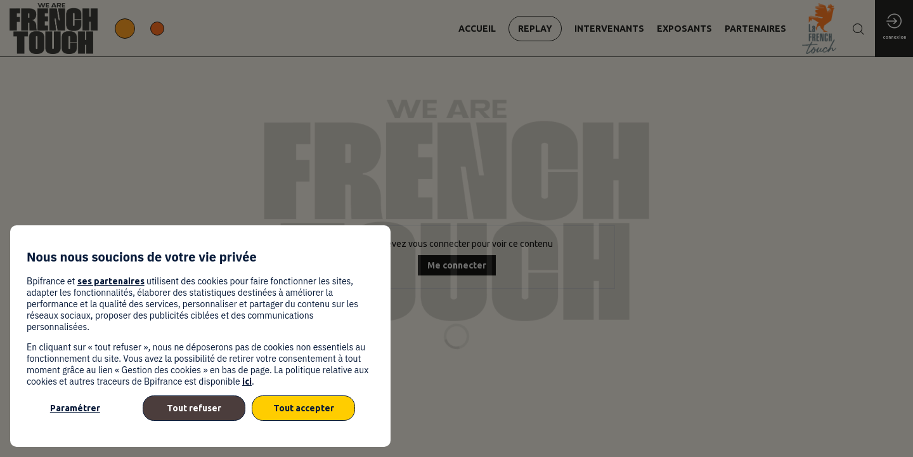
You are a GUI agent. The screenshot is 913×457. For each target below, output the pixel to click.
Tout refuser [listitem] (194, 408)
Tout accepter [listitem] (303, 408)
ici (247, 381)
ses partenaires (111, 281)
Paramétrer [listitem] (75, 408)
